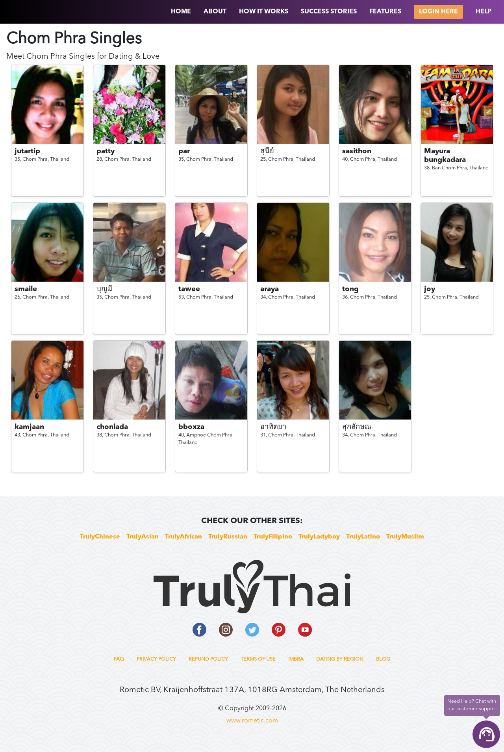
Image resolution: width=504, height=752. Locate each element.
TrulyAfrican (183, 537)
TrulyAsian (142, 537)
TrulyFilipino (273, 537)
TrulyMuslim (405, 537)
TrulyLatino (363, 537)
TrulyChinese (100, 537)
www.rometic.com (252, 721)
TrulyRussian (227, 537)
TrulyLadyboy (319, 537)
